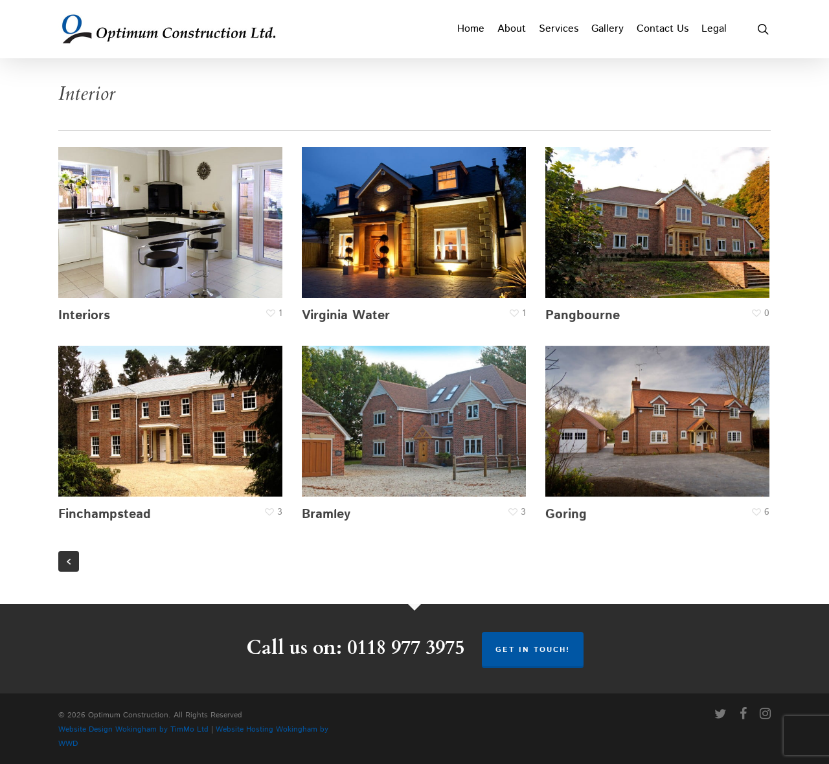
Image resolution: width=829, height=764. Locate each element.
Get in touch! (532, 649)
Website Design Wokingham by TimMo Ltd (133, 729)
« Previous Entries (68, 561)
